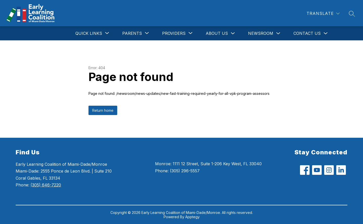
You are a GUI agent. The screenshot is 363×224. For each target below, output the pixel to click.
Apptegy (192, 217)
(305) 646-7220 (46, 184)
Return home (102, 110)
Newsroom (260, 33)
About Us (217, 33)
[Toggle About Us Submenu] (233, 33)
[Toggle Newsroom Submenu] (278, 33)
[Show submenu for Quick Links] (88, 33)
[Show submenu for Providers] (174, 33)
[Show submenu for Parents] (132, 33)
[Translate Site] (323, 13)
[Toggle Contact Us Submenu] (326, 33)
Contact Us (307, 33)
